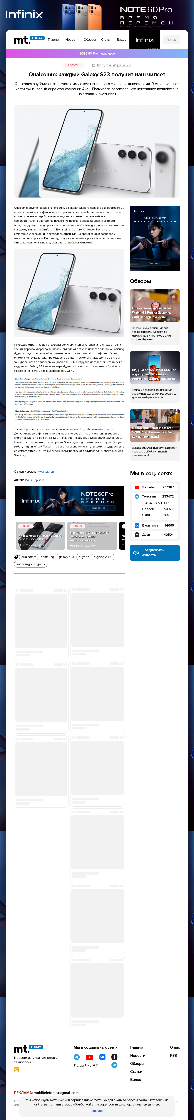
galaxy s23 (66, 557)
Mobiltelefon (46, 471)
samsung (47, 557)
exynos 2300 (103, 557)
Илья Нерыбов (35, 480)
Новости (73, 65)
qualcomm (28, 557)
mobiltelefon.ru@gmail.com (56, 1092)
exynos (84, 557)
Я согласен (97, 1111)
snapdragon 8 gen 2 (30, 564)
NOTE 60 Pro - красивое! (97, 53)
